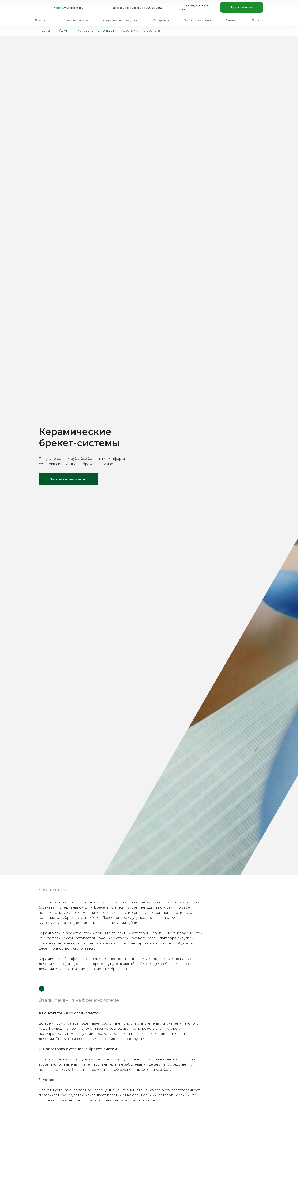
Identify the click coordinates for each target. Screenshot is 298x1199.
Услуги (64, 30)
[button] (241, 7)
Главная (45, 30)
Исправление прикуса (95, 30)
